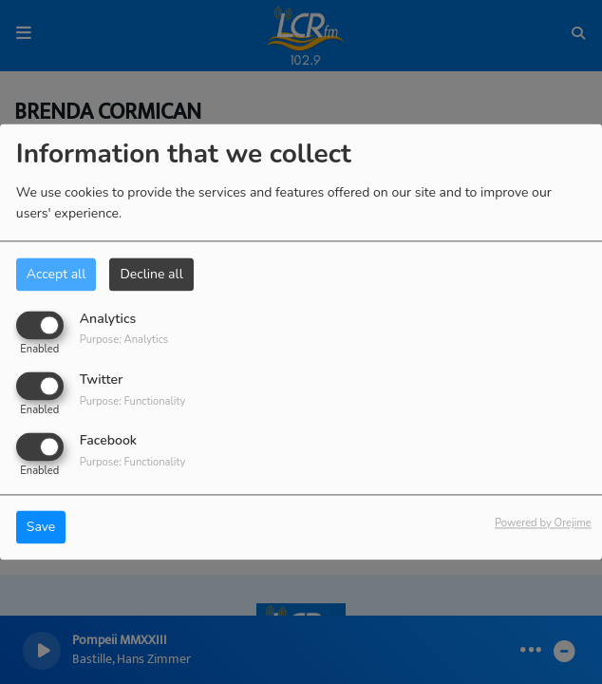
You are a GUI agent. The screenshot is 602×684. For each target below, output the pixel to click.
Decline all (151, 274)
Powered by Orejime (543, 524)
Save (41, 528)
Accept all (56, 274)
